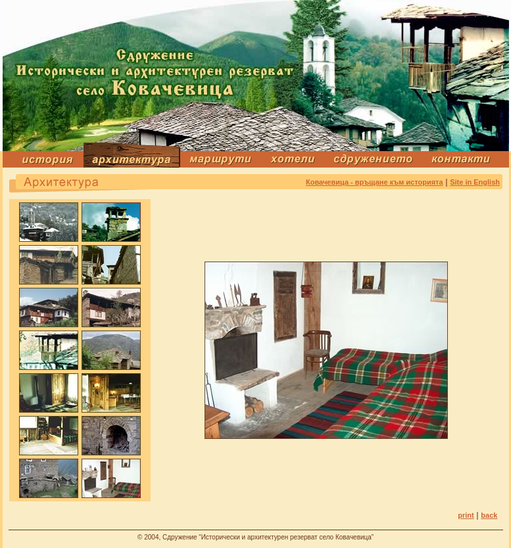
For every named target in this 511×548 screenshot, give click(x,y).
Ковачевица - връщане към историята (374, 182)
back (489, 515)
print (466, 515)
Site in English (475, 182)
